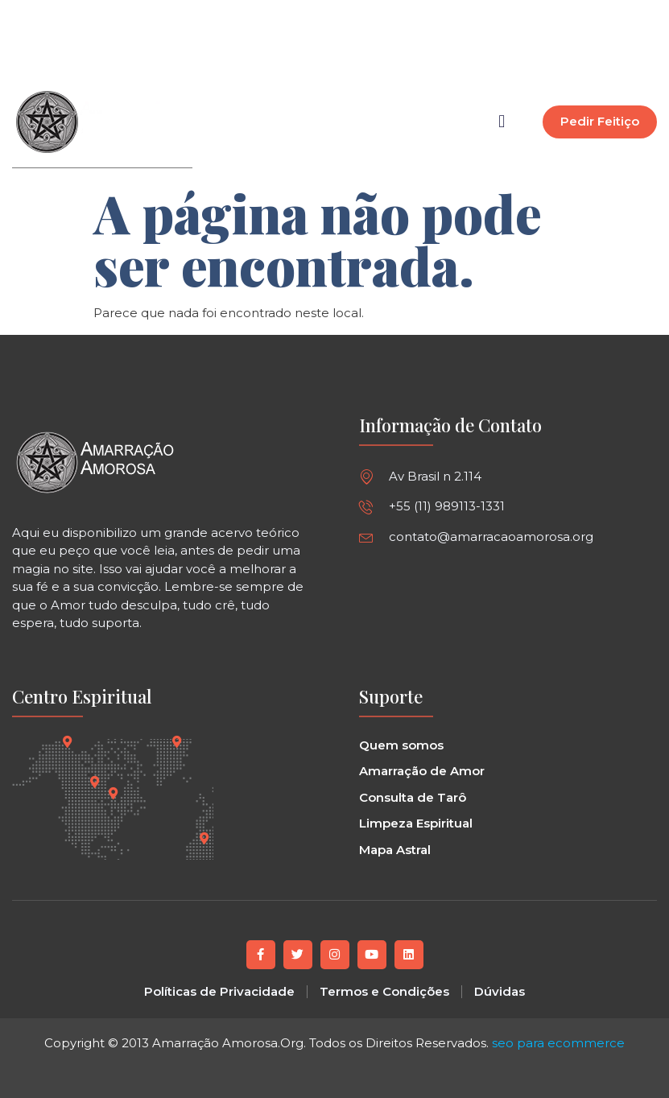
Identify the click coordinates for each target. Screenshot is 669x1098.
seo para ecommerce (558, 1042)
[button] (399, 45)
